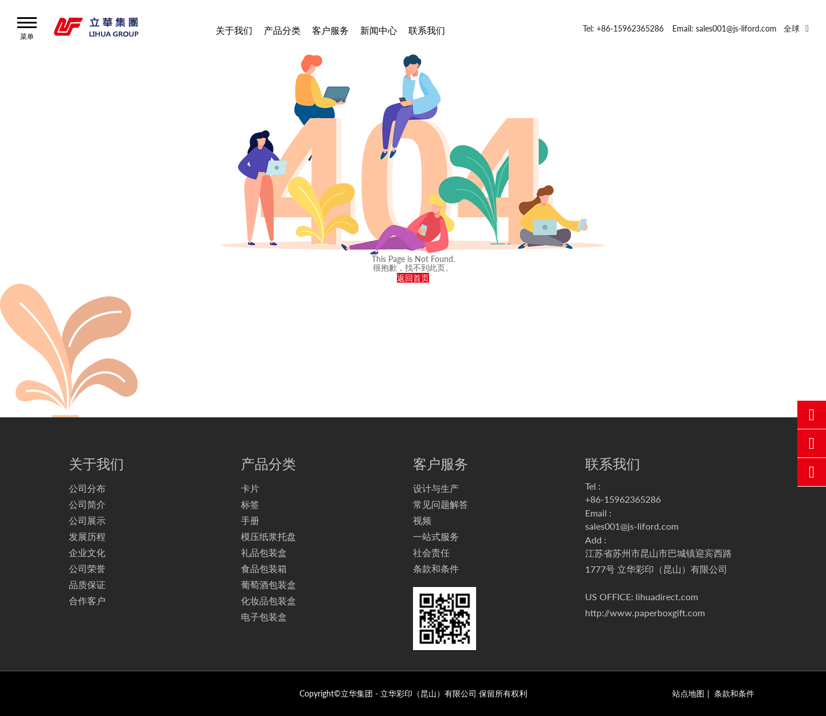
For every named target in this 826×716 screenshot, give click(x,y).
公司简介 (87, 504)
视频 (422, 520)
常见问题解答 (440, 504)
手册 (250, 520)
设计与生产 (436, 488)
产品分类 (282, 29)
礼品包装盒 (264, 552)
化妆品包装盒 (268, 600)
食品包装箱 (264, 568)
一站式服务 (436, 536)
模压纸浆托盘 (268, 536)
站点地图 (688, 693)
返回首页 (413, 278)
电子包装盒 (264, 616)
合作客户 (87, 600)
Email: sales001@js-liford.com (724, 28)
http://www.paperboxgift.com (645, 612)
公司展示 (87, 520)
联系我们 (426, 29)
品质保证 (87, 584)
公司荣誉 (87, 568)
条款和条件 (436, 568)
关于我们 (234, 29)
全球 (792, 28)
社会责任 (431, 552)
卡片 (250, 488)
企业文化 (87, 552)
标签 (250, 504)
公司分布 (87, 488)
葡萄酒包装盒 (268, 584)
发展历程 (87, 536)
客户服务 (330, 29)
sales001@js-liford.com (632, 526)
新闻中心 (378, 29)
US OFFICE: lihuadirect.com (641, 596)
